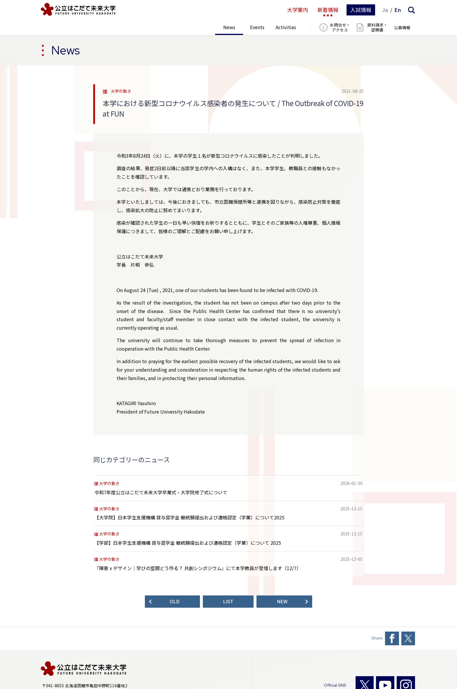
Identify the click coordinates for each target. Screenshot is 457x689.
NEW (282, 601)
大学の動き (121, 91)
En (397, 10)
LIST (228, 601)
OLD (175, 601)
